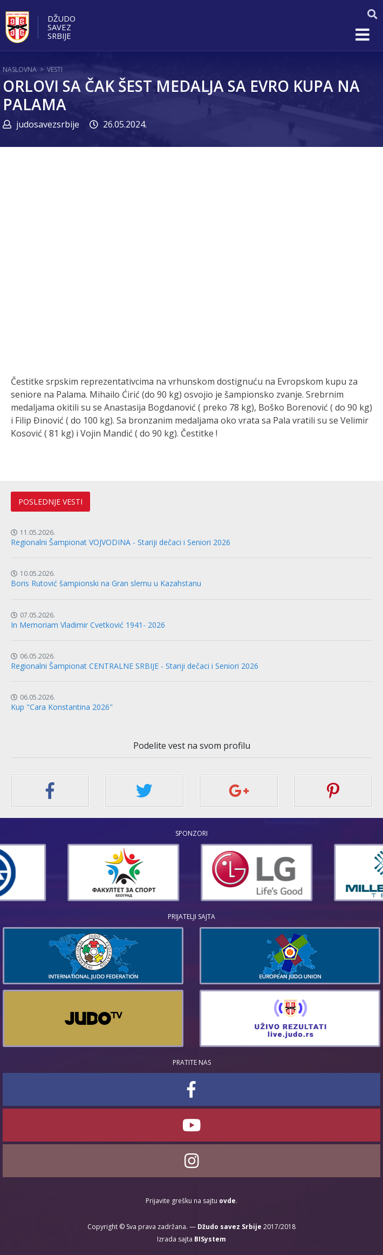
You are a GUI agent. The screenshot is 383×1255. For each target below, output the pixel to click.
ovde (227, 1200)
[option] (58, 872)
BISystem (210, 1239)
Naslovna (20, 69)
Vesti (55, 69)
